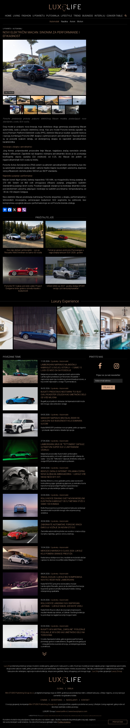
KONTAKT (85, 700)
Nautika (64, 21)
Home (8, 15)
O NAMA (43, 700)
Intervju (99, 15)
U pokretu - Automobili (59, 361)
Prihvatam (118, 722)
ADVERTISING (56, 700)
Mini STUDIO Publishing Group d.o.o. (19, 693)
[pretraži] (125, 15)
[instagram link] (116, 366)
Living (16, 15)
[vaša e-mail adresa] (108, 381)
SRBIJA (70, 689)
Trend (77, 15)
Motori (80, 21)
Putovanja (52, 15)
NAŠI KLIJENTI (71, 700)
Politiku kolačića (64, 722)
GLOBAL (60, 689)
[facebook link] (100, 366)
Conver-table (115, 15)
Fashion (26, 15)
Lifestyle (66, 15)
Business (87, 15)
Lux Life (7, 666)
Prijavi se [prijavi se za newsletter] (108, 387)
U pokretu (38, 15)
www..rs (61, 711)
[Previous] (5, 67)
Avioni (72, 21)
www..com (78, 711)
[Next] (84, 67)
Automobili (54, 21)
